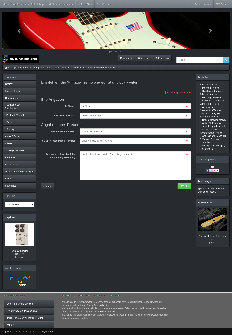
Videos (8, 178)
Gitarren (9, 84)
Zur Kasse (144, 58)
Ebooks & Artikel (13, 164)
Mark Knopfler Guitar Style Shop (23, 4)
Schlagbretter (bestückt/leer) (12, 106)
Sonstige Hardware (14, 150)
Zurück (47, 186)
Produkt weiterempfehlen (102, 67)
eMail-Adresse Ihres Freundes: (58, 140)
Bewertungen (205, 181)
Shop (13, 67)
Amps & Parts (12, 136)
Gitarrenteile (24, 67)
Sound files (10, 185)
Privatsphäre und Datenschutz (22, 310)
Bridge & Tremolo (42, 67)
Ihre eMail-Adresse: (64, 115)
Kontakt (10, 325)
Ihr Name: (70, 106)
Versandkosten (101, 305)
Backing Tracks (12, 91)
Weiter (184, 186)
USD (85, 4)
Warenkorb (127, 58)
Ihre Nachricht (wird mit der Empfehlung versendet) (60, 156)
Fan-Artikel (10, 157)
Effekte (8, 143)
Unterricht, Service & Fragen (19, 171)
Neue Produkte (205, 202)
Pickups (9, 122)
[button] (19, 30)
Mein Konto (162, 58)
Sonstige (10, 129)
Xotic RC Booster (19, 251)
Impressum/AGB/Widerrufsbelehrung (25, 318)
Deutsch (105, 4)
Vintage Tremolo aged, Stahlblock (70, 67)
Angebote (10, 217)
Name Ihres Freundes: (63, 131)
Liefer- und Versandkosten (20, 303)
